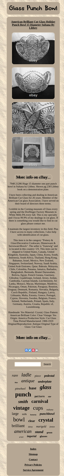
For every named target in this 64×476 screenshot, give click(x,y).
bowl (19, 419)
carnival (39, 401)
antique (27, 380)
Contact (33, 459)
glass (45, 387)
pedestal (49, 375)
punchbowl (47, 413)
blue (16, 382)
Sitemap (33, 454)
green (49, 432)
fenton (52, 427)
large (15, 413)
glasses (43, 436)
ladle (26, 374)
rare (15, 375)
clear (31, 421)
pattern (39, 396)
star (49, 396)
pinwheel (20, 388)
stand (39, 432)
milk (24, 414)
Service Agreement (33, 470)
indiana (49, 409)
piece (38, 375)
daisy (30, 426)
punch (23, 394)
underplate (45, 381)
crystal (45, 420)
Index (33, 449)
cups (38, 408)
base (32, 388)
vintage (21, 408)
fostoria (33, 415)
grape (21, 437)
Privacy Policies (33, 464)
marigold (41, 426)
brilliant (18, 425)
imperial (31, 436)
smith (23, 401)
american (23, 431)
